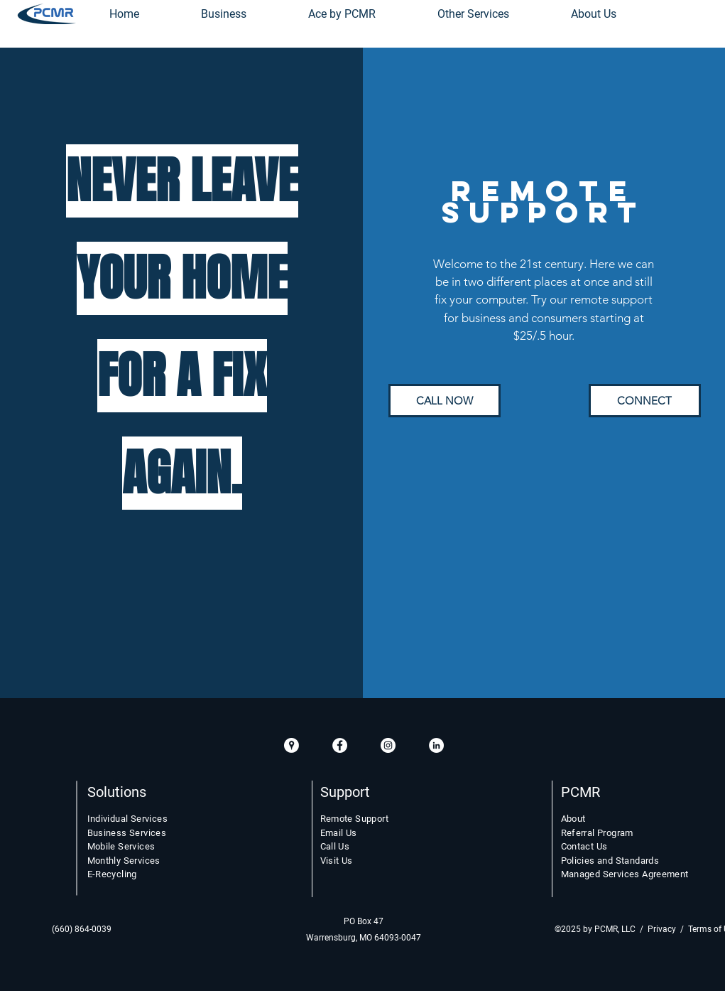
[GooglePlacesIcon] (291, 745)
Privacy (662, 929)
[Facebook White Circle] (339, 745)
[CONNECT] (645, 400)
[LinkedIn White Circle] (436, 745)
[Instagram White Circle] (388, 745)
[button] (473, 14)
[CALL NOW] (444, 400)
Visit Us (336, 860)
